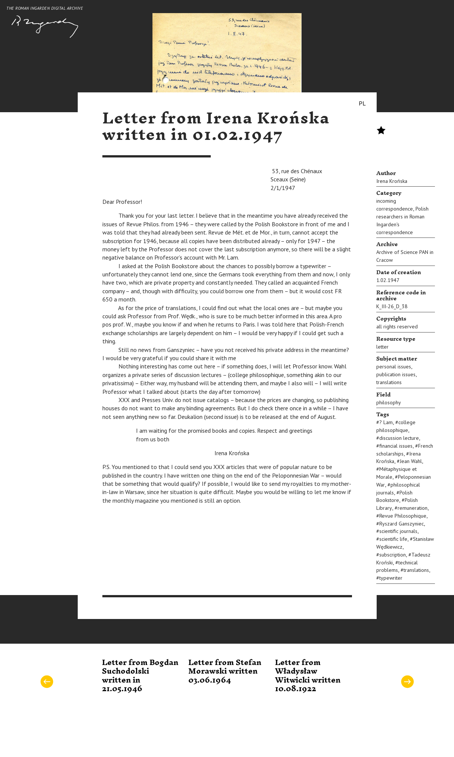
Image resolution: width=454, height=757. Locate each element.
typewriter (390, 577)
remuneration (412, 508)
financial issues (396, 445)
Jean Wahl (411, 461)
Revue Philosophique (402, 515)
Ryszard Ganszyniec (401, 523)
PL (362, 103)
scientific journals (398, 531)
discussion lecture (399, 438)
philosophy (388, 402)
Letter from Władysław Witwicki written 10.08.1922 (307, 676)
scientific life (393, 539)
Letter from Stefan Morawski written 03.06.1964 (224, 671)
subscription (392, 554)
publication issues (396, 374)
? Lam (386, 422)
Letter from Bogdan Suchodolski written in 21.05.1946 (140, 676)
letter (382, 346)
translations (389, 382)
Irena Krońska (391, 181)
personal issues (393, 366)
